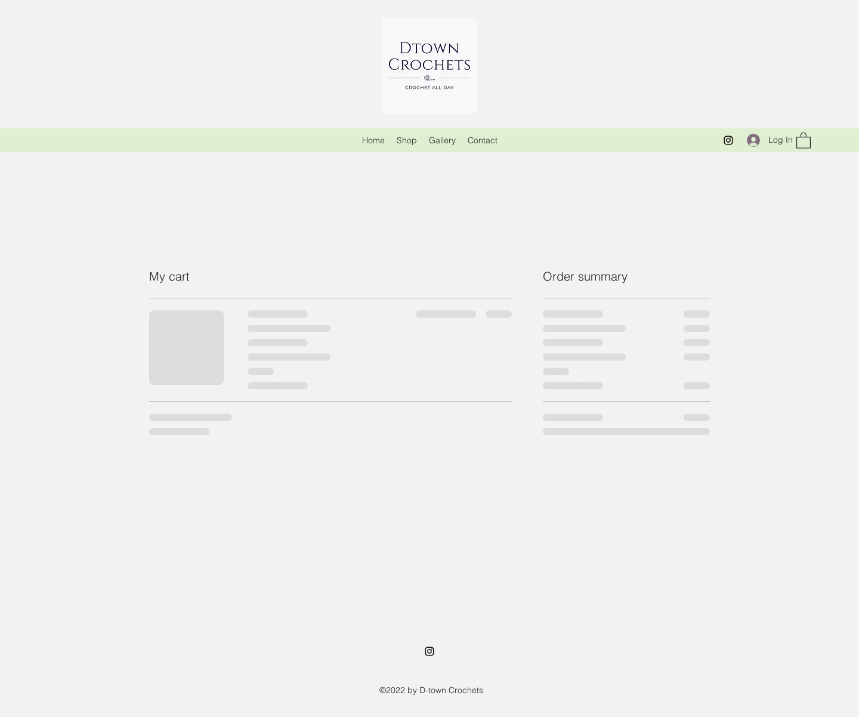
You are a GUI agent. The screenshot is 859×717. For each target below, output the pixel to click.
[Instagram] (728, 140)
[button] (803, 140)
